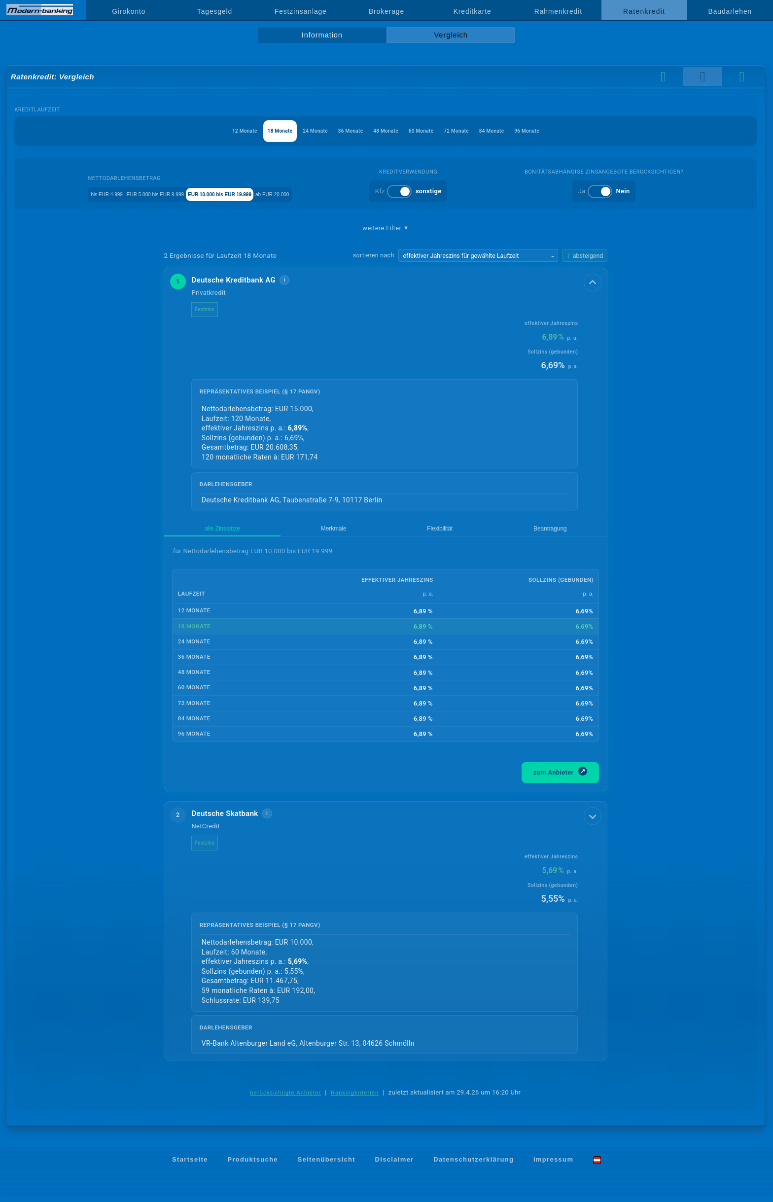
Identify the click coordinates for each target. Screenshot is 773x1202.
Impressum (553, 1165)
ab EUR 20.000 (339, 193)
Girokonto (128, 11)
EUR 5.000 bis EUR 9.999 (165, 193)
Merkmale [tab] (241, 531)
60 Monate (430, 131)
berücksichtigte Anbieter (285, 1098)
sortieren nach (373, 255)
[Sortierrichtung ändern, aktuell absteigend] (584, 255)
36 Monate (341, 131)
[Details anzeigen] (593, 281)
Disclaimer (394, 1165)
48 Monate (386, 131)
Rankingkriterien (355, 1098)
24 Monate (297, 131)
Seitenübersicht (326, 1165)
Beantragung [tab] (334, 531)
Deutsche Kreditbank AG (241, 280)
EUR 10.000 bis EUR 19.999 (259, 193)
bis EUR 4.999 (91, 193)
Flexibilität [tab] (285, 531)
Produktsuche (252, 1165)
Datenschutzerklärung (473, 1165)
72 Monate (475, 131)
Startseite (190, 1165)
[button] (385, 393)
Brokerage (386, 11)
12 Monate (207, 131)
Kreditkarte (473, 11)
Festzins (212, 309)
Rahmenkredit (558, 11)
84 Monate (519, 131)
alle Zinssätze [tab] (191, 531)
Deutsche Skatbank (232, 818)
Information (322, 35)
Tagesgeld (214, 11)
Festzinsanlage (301, 11)
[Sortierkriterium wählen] (478, 255)
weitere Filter (385, 228)
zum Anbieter (560, 776)
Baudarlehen (730, 11)
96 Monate (564, 131)
